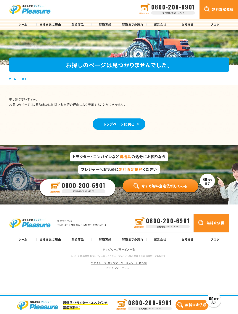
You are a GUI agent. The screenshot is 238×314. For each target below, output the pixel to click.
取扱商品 (77, 24)
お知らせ (188, 24)
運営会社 (160, 24)
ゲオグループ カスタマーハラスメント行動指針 (119, 266)
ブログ (215, 24)
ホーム (22, 24)
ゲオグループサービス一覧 (119, 252)
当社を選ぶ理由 (50, 24)
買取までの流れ (132, 24)
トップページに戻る (119, 125)
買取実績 (105, 24)
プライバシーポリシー (119, 270)
